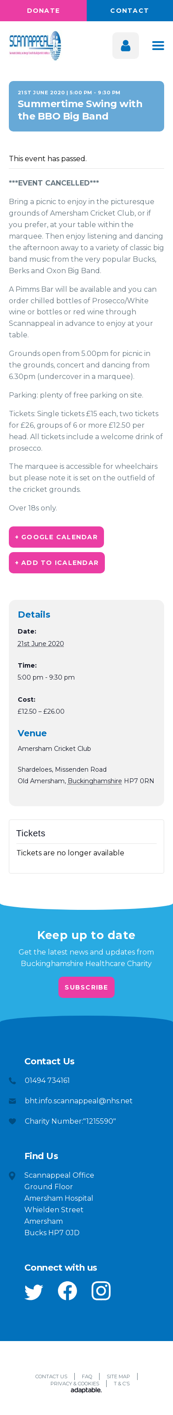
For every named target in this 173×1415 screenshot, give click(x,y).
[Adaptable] (86, 1391)
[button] (33, 1292)
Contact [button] (129, 11)
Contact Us (51, 1376)
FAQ (87, 1376)
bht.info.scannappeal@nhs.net (79, 1101)
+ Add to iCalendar (57, 563)
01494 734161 (47, 1080)
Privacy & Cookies (74, 1383)
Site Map (118, 1376)
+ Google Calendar (56, 537)
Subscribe (86, 987)
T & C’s (122, 1383)
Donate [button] (43, 11)
